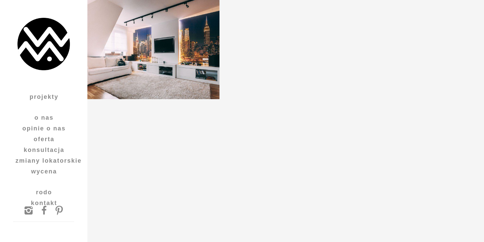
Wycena (44, 171)
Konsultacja (44, 150)
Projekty (44, 96)
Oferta (44, 139)
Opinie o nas (44, 128)
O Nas (43, 117)
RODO (44, 192)
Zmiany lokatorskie (48, 160)
